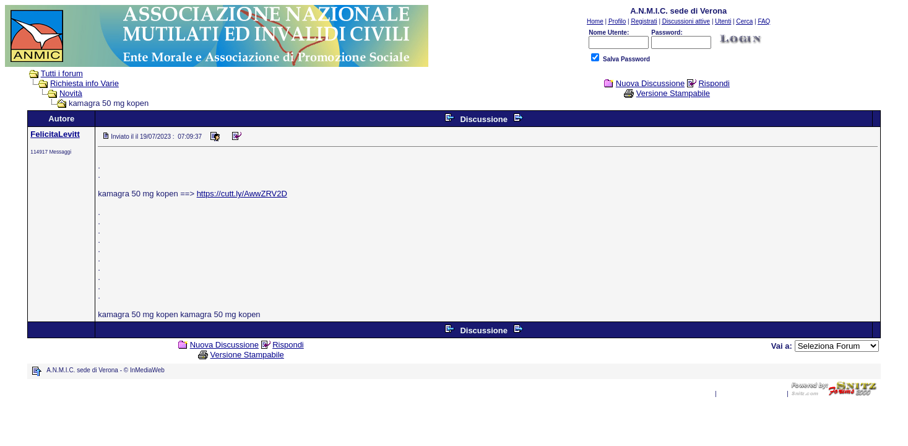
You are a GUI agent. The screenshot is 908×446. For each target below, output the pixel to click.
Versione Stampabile (673, 93)
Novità (70, 93)
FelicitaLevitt (54, 134)
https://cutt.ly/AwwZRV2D (242, 193)
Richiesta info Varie (84, 83)
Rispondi (714, 83)
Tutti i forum (62, 73)
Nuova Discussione (650, 83)
